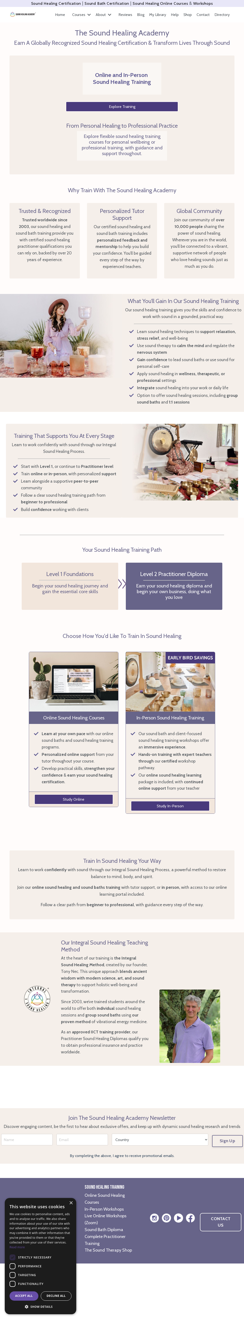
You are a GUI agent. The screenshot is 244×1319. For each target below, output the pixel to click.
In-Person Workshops (104, 1264)
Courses (81, 14)
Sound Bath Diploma (104, 1285)
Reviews (125, 14)
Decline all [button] (56, 1296)
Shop (187, 14)
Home (60, 14)
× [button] (71, 1203)
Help (175, 14)
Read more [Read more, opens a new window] (17, 1247)
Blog (140, 14)
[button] (40, 1306)
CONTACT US (220, 1277)
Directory (222, 14)
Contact (203, 14)
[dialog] (40, 1256)
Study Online (73, 819)
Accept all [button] (24, 1296)
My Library (157, 14)
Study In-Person (170, 832)
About (103, 14)
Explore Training (122, 106)
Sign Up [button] (227, 1194)
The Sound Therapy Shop (108, 1305)
